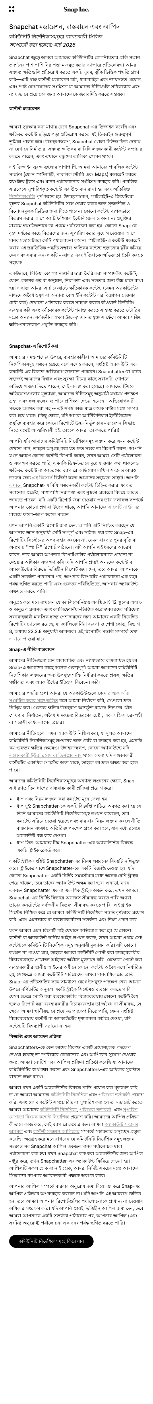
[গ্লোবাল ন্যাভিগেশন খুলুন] (32, 9)
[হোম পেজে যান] (76, 9)
